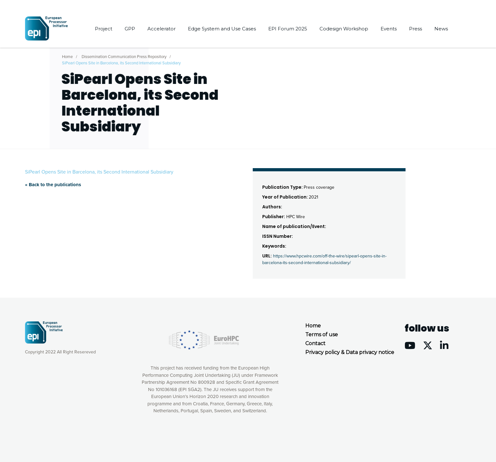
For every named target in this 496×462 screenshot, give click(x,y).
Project (103, 29)
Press (415, 29)
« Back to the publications (53, 184)
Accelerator (161, 29)
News (441, 29)
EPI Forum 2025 (287, 29)
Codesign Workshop (343, 29)
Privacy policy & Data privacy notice (349, 352)
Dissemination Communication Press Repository (124, 55)
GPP (130, 29)
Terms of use (321, 335)
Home (67, 55)
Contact (315, 343)
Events (389, 29)
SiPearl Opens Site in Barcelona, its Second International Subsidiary (121, 61)
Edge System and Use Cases (222, 29)
